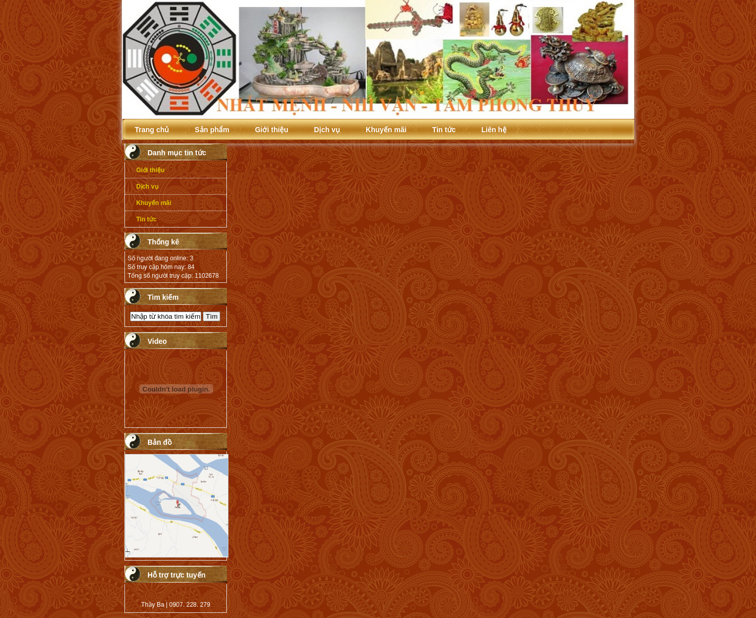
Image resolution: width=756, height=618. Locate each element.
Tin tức (444, 130)
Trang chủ (152, 130)
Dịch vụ (327, 130)
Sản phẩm (212, 130)
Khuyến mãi (386, 130)
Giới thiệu (271, 130)
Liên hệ (494, 130)
